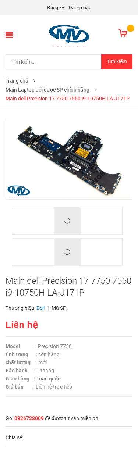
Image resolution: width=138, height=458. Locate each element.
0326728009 (29, 418)
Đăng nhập (80, 7)
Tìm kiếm (117, 61)
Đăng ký (55, 7)
